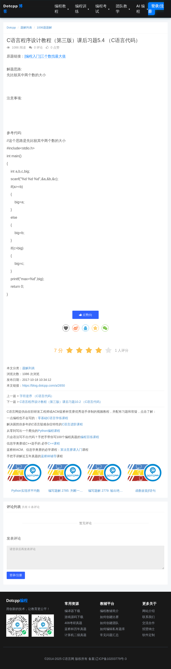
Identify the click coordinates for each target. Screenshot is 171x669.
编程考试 (102, 9)
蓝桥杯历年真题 (75, 629)
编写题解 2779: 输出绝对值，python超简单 (105, 490)
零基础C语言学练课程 (53, 418)
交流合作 (148, 623)
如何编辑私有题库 (112, 629)
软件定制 (148, 635)
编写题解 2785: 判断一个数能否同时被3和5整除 (65, 490)
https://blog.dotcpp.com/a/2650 (43, 385)
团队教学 (123, 9)
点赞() (85, 314)
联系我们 (148, 617)
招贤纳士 (148, 629)
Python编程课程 (49, 430)
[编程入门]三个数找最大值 (45, 56)
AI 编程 (142, 9)
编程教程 (62, 9)
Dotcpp (11, 27)
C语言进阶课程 (72, 424)
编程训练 (82, 9)
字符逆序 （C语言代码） (37, 396)
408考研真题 (73, 623)
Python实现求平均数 (25, 490)
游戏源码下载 (74, 617)
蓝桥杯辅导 (49, 456)
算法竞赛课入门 (71, 449)
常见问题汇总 (109, 635)
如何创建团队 (109, 623)
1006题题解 (44, 27)
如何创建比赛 (109, 617)
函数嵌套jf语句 (145, 490)
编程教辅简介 (109, 611)
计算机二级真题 (75, 635)
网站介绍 (148, 611)
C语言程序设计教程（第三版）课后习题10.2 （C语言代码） (61, 402)
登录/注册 (156, 9)
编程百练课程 (89, 437)
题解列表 (26, 27)
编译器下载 (72, 611)
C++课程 (54, 443)
